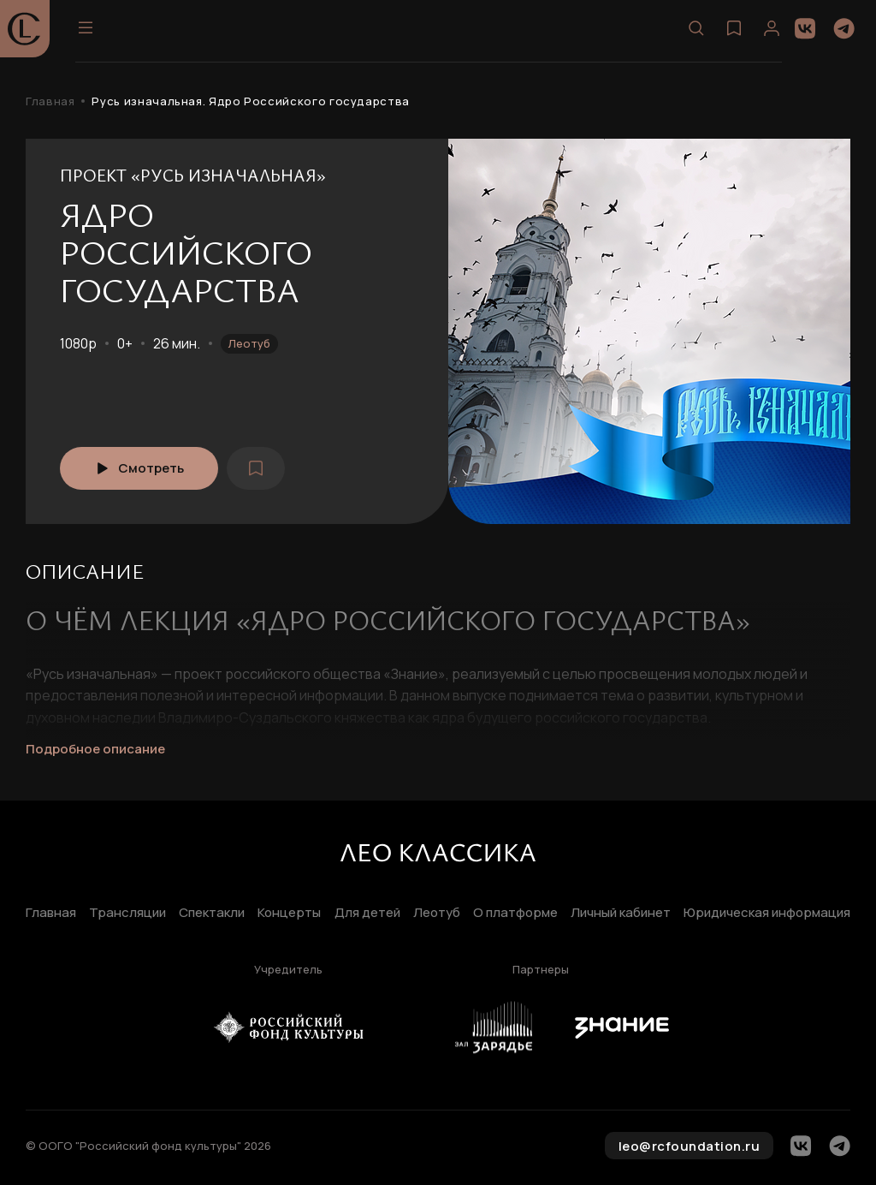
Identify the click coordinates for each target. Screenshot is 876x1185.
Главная (50, 101)
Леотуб (249, 343)
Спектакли (212, 913)
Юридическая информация (767, 913)
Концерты (289, 913)
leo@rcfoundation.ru (690, 1146)
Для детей (367, 913)
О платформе (515, 913)
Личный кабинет (621, 913)
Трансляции (127, 913)
